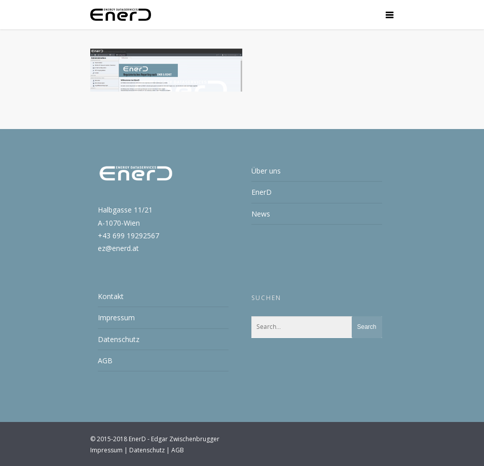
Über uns (266, 171)
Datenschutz (118, 339)
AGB (105, 360)
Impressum (116, 317)
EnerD (261, 192)
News (260, 214)
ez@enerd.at (118, 248)
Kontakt (111, 296)
